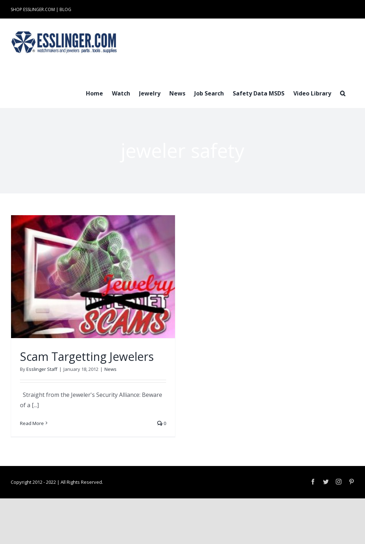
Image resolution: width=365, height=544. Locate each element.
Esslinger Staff (41, 369)
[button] (342, 93)
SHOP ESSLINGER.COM (33, 9)
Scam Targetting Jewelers (87, 356)
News (110, 369)
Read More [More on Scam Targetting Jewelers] (32, 423)
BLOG (65, 9)
